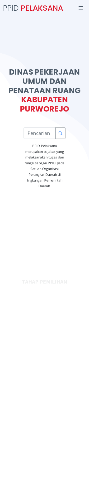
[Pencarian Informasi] (39, 133)
